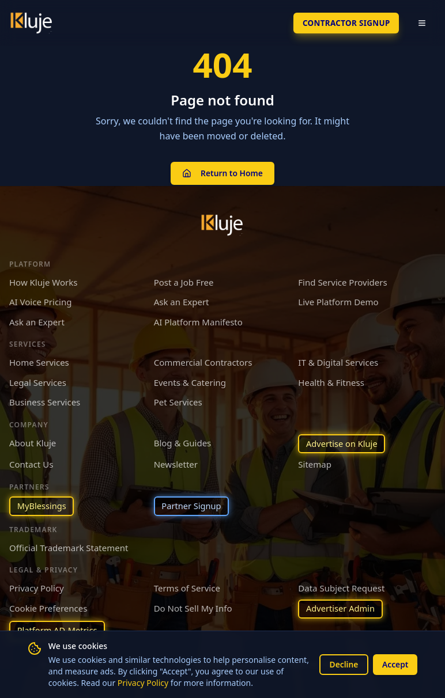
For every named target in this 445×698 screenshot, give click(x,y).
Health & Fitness (331, 380)
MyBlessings (42, 505)
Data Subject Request (341, 587)
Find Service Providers (342, 280)
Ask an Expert (181, 300)
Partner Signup (192, 505)
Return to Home (222, 171)
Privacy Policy (152, 682)
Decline (342, 664)
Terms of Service (187, 587)
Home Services (39, 360)
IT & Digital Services (338, 360)
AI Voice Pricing (40, 300)
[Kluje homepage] (222, 223)
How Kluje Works (43, 280)
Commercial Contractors (203, 360)
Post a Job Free (184, 280)
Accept (395, 664)
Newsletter (176, 463)
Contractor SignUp (344, 22)
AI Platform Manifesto (198, 320)
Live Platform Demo (338, 300)
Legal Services (37, 380)
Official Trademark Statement (68, 546)
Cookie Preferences (48, 607)
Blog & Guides (183, 441)
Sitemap (314, 463)
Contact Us (31, 463)
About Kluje (32, 441)
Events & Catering (190, 380)
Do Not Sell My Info (193, 607)
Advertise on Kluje (342, 442)
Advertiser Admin (341, 608)
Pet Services (178, 400)
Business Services (44, 400)
